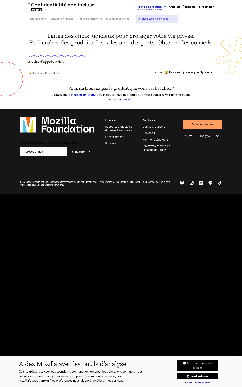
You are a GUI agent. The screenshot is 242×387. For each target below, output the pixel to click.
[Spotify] (210, 183)
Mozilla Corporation (130, 182)
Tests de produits (149, 6)
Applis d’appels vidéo (46, 61)
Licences (111, 120)
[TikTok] (220, 183)
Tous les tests (37, 18)
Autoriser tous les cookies (199, 366)
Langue (187, 135)
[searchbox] (159, 18)
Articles (174, 6)
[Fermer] (237, 360)
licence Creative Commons (50, 185)
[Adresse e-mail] (43, 151)
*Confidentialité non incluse (45, 73)
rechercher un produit (83, 95)
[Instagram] (192, 183)
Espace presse (114, 137)
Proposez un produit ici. (121, 99)
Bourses (110, 143)
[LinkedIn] (201, 183)
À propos (189, 6)
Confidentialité (153, 126)
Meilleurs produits (61, 18)
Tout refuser (199, 377)
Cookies (148, 133)
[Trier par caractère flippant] (188, 72)
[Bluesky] (182, 183)
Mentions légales (154, 139)
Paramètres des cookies (197, 383)
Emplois (148, 120)
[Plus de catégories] (121, 18)
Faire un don (205, 6)
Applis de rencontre (90, 18)
